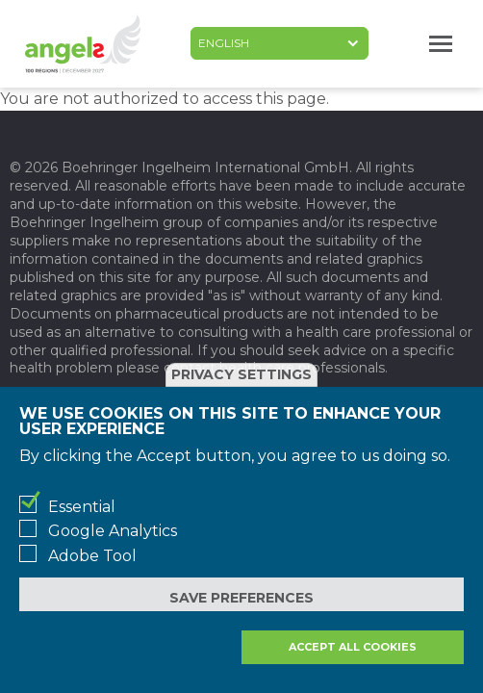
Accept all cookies (353, 647)
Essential (81, 507)
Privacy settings (241, 374)
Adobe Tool (92, 556)
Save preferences (241, 597)
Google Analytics (112, 531)
